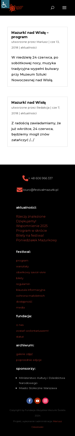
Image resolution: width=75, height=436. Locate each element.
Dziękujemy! (26, 221)
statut (20, 336)
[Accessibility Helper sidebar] (5, 4)
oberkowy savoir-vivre (31, 272)
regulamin (23, 284)
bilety (19, 278)
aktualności (29, 47)
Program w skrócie (31, 230)
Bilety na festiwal (30, 235)
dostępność (24, 301)
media (20, 307)
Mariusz (42, 42)
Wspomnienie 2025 (32, 226)
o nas (20, 325)
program (22, 260)
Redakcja (43, 107)
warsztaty (22, 266)
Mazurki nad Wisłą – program (29, 35)
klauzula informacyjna (30, 290)
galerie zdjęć (24, 354)
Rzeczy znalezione (31, 216)
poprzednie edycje (29, 360)
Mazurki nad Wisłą (28, 102)
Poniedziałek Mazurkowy (36, 240)
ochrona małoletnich (30, 295)
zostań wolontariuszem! (32, 330)
